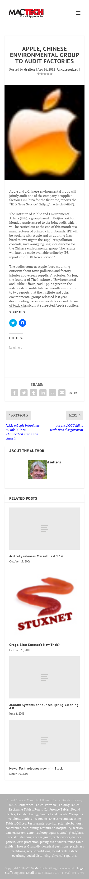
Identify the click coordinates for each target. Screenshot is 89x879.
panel (63, 832)
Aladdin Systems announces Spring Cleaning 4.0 (44, 706)
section (78, 828)
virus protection (28, 842)
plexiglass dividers (53, 842)
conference (13, 828)
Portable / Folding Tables (62, 805)
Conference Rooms (34, 818)
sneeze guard (42, 837)
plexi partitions (58, 846)
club (25, 828)
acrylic (50, 823)
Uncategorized (67, 69)
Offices (21, 823)
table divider (61, 837)
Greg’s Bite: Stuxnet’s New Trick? (34, 645)
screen (21, 832)
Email (30, 872)
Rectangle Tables (21, 809)
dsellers (29, 69)
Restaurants (36, 823)
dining (34, 828)
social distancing (20, 837)
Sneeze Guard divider (31, 846)
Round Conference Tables (52, 809)
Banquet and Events (53, 814)
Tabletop (41, 832)
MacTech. (40, 868)
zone (30, 832)
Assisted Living (27, 814)
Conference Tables (30, 805)
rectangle (63, 823)
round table (60, 851)
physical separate (64, 855)
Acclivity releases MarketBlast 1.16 (36, 556)
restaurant (47, 828)
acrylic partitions (38, 851)
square (53, 832)
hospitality (63, 828)
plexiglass (76, 832)
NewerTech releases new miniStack (36, 768)
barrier (10, 832)
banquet (77, 823)
